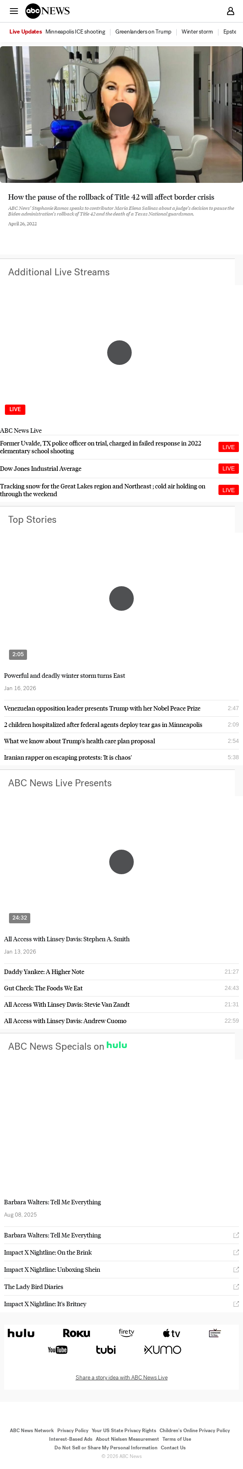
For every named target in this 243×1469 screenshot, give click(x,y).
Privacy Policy (72, 1430)
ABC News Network (32, 1430)
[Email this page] (54, 230)
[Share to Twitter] (32, 230)
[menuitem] (75, 32)
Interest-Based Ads (70, 1439)
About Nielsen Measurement (127, 1439)
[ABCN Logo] (47, 11)
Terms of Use (176, 1439)
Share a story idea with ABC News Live (122, 1378)
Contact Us (173, 1447)
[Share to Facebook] (10, 230)
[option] (61, 32)
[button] (14, 10)
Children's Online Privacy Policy (195, 1430)
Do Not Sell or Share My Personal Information (106, 1447)
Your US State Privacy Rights (124, 1430)
